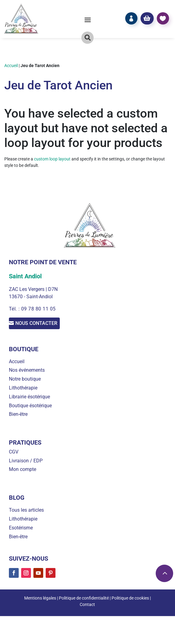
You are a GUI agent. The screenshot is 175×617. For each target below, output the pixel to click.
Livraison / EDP (26, 462)
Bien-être (18, 415)
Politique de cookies (130, 598)
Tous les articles (26, 511)
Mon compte (22, 470)
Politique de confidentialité (84, 598)
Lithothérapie (23, 389)
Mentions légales (40, 598)
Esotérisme (21, 529)
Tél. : (15, 309)
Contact (87, 605)
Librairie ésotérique (29, 398)
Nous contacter (43, 324)
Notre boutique (25, 380)
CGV (13, 453)
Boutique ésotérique (30, 406)
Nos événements (27, 371)
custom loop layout (52, 158)
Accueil (11, 65)
